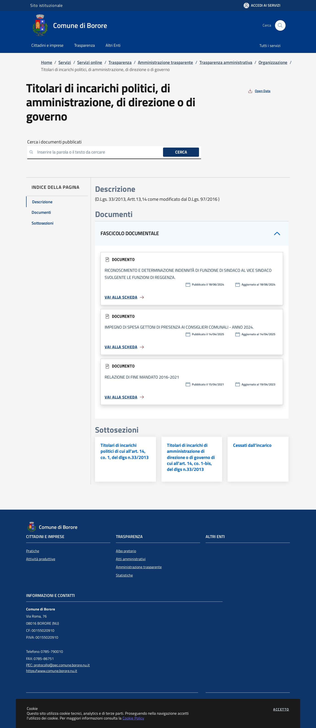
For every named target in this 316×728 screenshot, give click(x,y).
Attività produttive (40, 559)
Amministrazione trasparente (139, 567)
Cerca (181, 152)
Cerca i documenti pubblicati (54, 141)
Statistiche (124, 575)
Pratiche (32, 551)
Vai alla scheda (124, 297)
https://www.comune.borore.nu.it (51, 670)
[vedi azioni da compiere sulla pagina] (259, 90)
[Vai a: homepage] (71, 25)
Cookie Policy (133, 718)
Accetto (281, 709)
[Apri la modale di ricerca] (280, 25)
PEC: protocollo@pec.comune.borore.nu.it (58, 665)
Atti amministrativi (131, 559)
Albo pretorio (126, 551)
